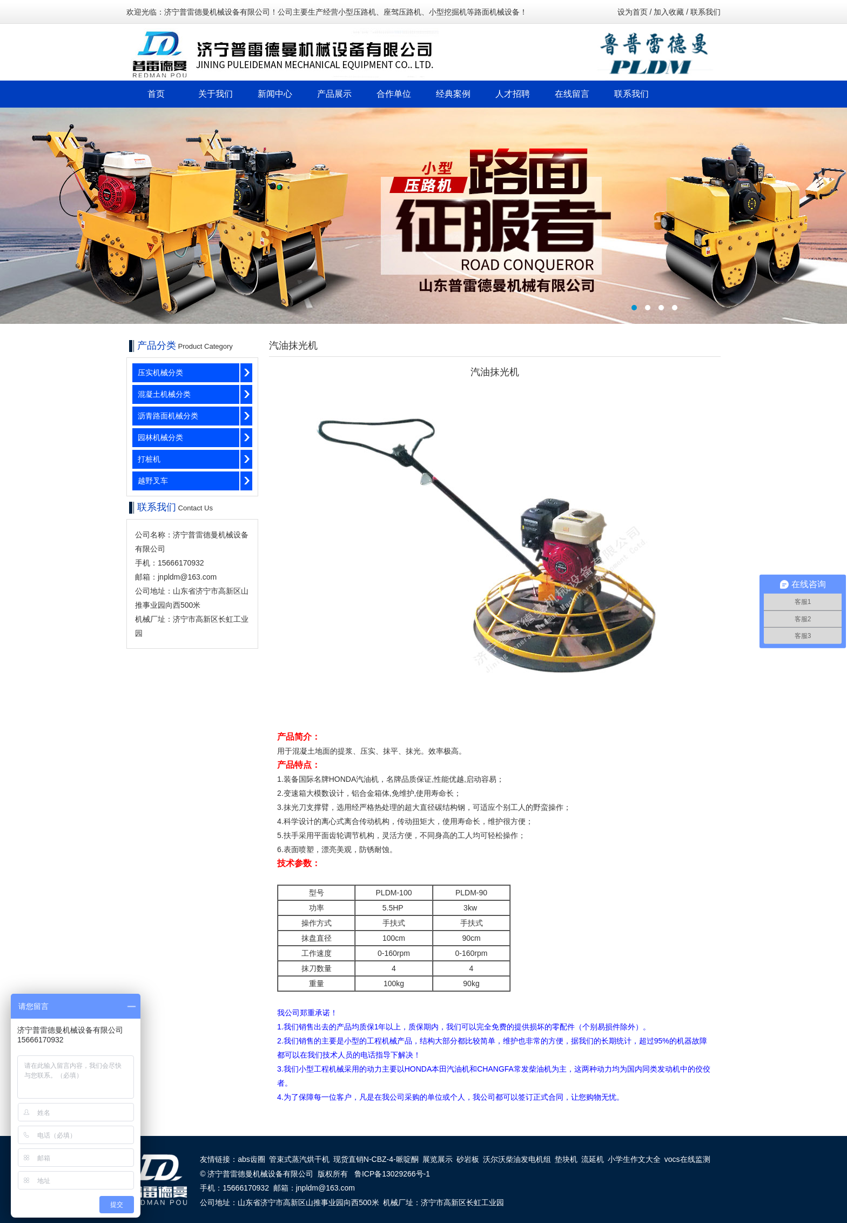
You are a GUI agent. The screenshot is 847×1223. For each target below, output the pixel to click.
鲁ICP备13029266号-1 (392, 1173)
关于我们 (215, 93)
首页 (156, 93)
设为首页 (632, 12)
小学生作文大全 (634, 1159)
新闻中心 (275, 93)
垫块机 (566, 1159)
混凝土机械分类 (164, 394)
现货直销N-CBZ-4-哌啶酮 (376, 1159)
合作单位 (394, 93)
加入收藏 (669, 12)
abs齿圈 (251, 1159)
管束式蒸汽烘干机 (299, 1159)
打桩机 (149, 459)
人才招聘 (512, 93)
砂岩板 (467, 1159)
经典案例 (453, 93)
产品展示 (334, 93)
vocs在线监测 (687, 1159)
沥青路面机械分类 (168, 415)
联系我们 (705, 12)
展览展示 (437, 1159)
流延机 (592, 1159)
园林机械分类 (160, 437)
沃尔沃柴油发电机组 (517, 1159)
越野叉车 (153, 480)
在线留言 (572, 93)
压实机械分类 (160, 372)
